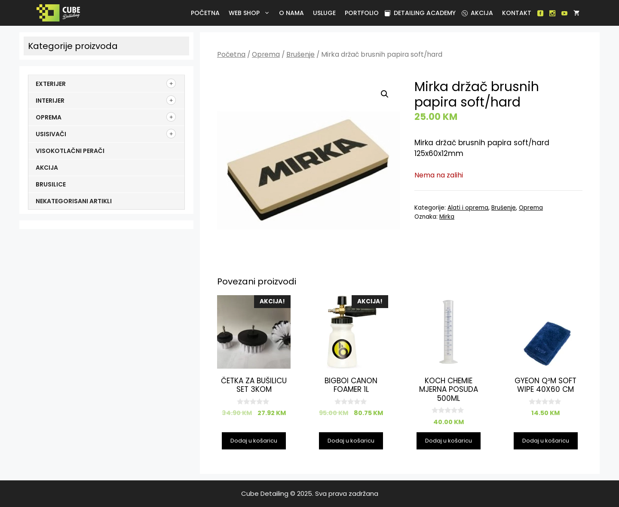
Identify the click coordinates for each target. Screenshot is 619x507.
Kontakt (516, 13)
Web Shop (251, 13)
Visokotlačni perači (70, 151)
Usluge (324, 13)
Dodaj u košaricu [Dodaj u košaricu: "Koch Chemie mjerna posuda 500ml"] (448, 441)
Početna (205, 13)
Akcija (477, 13)
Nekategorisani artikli (74, 201)
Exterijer (51, 83)
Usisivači (51, 134)
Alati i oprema (467, 208)
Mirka (446, 217)
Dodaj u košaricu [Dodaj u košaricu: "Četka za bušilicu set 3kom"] (253, 441)
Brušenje (300, 54)
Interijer (50, 100)
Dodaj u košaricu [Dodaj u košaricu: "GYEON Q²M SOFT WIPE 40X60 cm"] (545, 441)
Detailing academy (420, 13)
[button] (384, 94)
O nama (291, 13)
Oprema (266, 54)
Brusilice (51, 184)
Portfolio (362, 13)
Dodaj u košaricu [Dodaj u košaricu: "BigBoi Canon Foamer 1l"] (351, 441)
